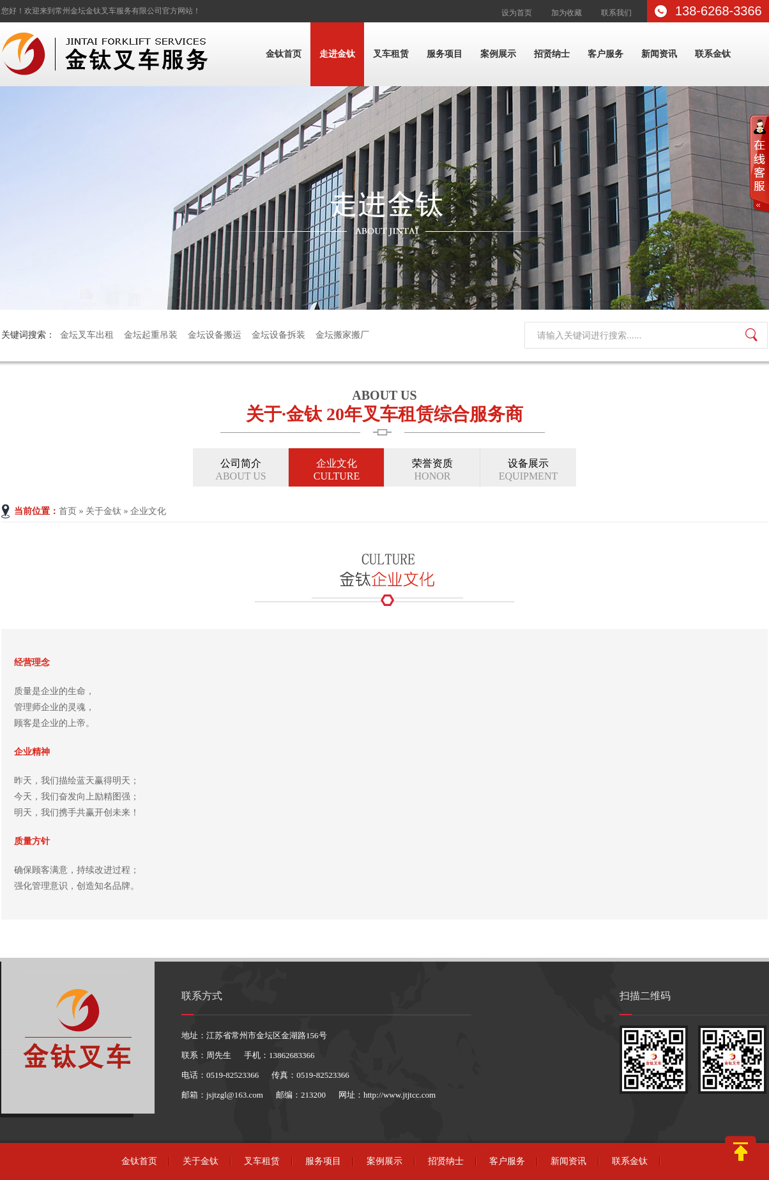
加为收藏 (566, 12)
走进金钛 (337, 54)
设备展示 (528, 470)
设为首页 (516, 12)
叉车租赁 (391, 54)
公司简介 (241, 470)
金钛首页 (283, 54)
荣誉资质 (432, 470)
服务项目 (444, 54)
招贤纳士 (552, 54)
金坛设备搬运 (214, 335)
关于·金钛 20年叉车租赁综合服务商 (384, 404)
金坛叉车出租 (87, 335)
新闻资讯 (659, 54)
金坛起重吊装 (151, 335)
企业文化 (336, 470)
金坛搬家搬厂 (342, 335)
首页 (68, 511)
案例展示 (498, 54)
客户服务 (605, 54)
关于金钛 (103, 511)
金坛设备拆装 (278, 335)
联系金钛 (713, 54)
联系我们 (616, 12)
